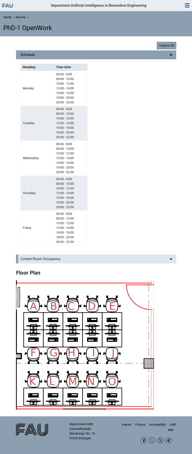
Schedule (27, 55)
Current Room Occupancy (40, 259)
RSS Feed (152, 440)
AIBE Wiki (172, 427)
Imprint (127, 424)
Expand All (166, 45)
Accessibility (157, 424)
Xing (168, 440)
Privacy (140, 424)
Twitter (160, 440)
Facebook (144, 440)
